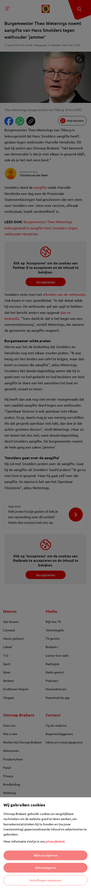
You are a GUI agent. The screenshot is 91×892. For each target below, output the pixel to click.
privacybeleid (55, 841)
